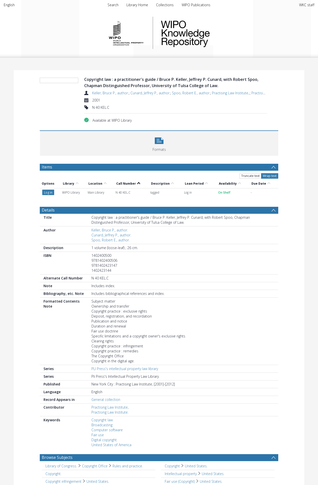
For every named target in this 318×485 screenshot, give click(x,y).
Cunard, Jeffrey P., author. (150, 93)
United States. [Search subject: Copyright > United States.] (196, 466)
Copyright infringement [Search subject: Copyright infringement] (63, 481)
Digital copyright (104, 439)
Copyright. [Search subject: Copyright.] (53, 473)
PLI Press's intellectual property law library (124, 368)
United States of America (111, 444)
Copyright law (102, 420)
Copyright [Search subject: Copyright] (172, 466)
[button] (159, 143)
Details (48, 210)
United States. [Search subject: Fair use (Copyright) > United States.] (211, 481)
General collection (105, 399)
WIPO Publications (196, 4)
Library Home (137, 4)
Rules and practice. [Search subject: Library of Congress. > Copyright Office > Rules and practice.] (128, 466)
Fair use (97, 434)
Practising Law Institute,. (231, 93)
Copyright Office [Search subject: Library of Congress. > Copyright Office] (95, 466)
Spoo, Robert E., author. (191, 93)
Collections (165, 4)
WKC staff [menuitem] (306, 4)
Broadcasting (102, 425)
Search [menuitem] (113, 4)
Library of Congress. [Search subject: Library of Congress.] (61, 466)
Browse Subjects (57, 457)
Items (47, 167)
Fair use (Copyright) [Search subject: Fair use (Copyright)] (180, 481)
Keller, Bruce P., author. (110, 93)
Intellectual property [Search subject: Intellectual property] (181, 473)
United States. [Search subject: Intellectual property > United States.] (213, 473)
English (9, 4)
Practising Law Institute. (109, 412)
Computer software (107, 430)
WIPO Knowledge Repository (205, 33)
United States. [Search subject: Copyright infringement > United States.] (97, 481)
